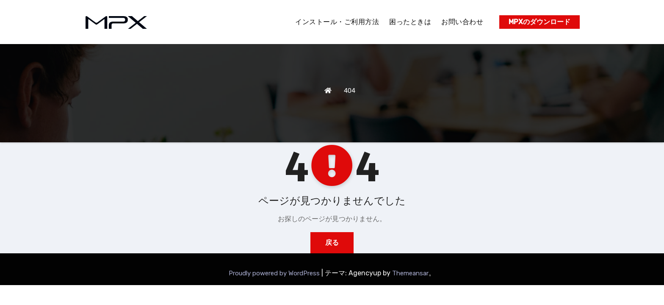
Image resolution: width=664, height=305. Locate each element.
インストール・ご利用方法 (337, 22)
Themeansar (410, 273)
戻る (332, 242)
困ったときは (410, 22)
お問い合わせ (462, 22)
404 (349, 90)
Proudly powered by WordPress (275, 273)
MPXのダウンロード (539, 22)
